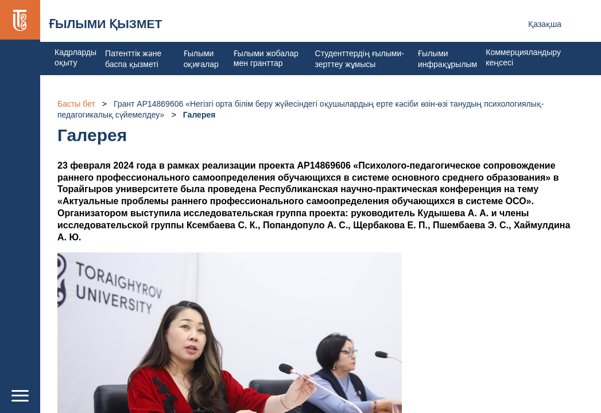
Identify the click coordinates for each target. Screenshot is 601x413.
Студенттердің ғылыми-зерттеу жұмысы (359, 59)
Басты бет (76, 103)
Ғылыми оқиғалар (201, 59)
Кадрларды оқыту (75, 57)
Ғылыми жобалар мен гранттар (266, 58)
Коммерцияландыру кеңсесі (523, 57)
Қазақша (544, 24)
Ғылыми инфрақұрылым (447, 59)
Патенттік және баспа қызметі (133, 59)
